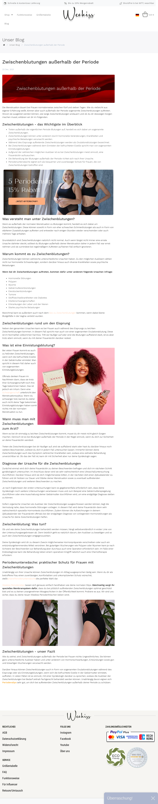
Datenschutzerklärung (14, 738)
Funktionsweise (24, 15)
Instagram (65, 732)
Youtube (64, 745)
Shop (7, 15)
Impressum (8, 751)
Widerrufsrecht (10, 745)
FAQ (4, 772)
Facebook (65, 738)
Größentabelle (43, 15)
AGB (4, 732)
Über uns (65, 751)
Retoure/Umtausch (12, 790)
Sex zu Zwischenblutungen (62, 313)
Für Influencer (9, 784)
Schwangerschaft (11, 392)
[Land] (137, 14)
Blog (6, 23)
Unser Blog (14, 45)
